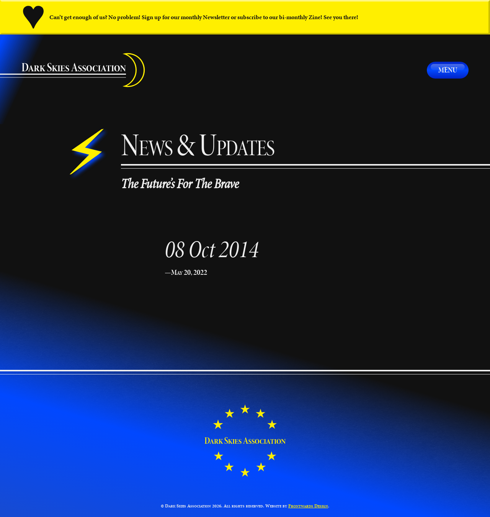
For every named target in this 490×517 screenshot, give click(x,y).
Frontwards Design (308, 505)
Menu (447, 69)
